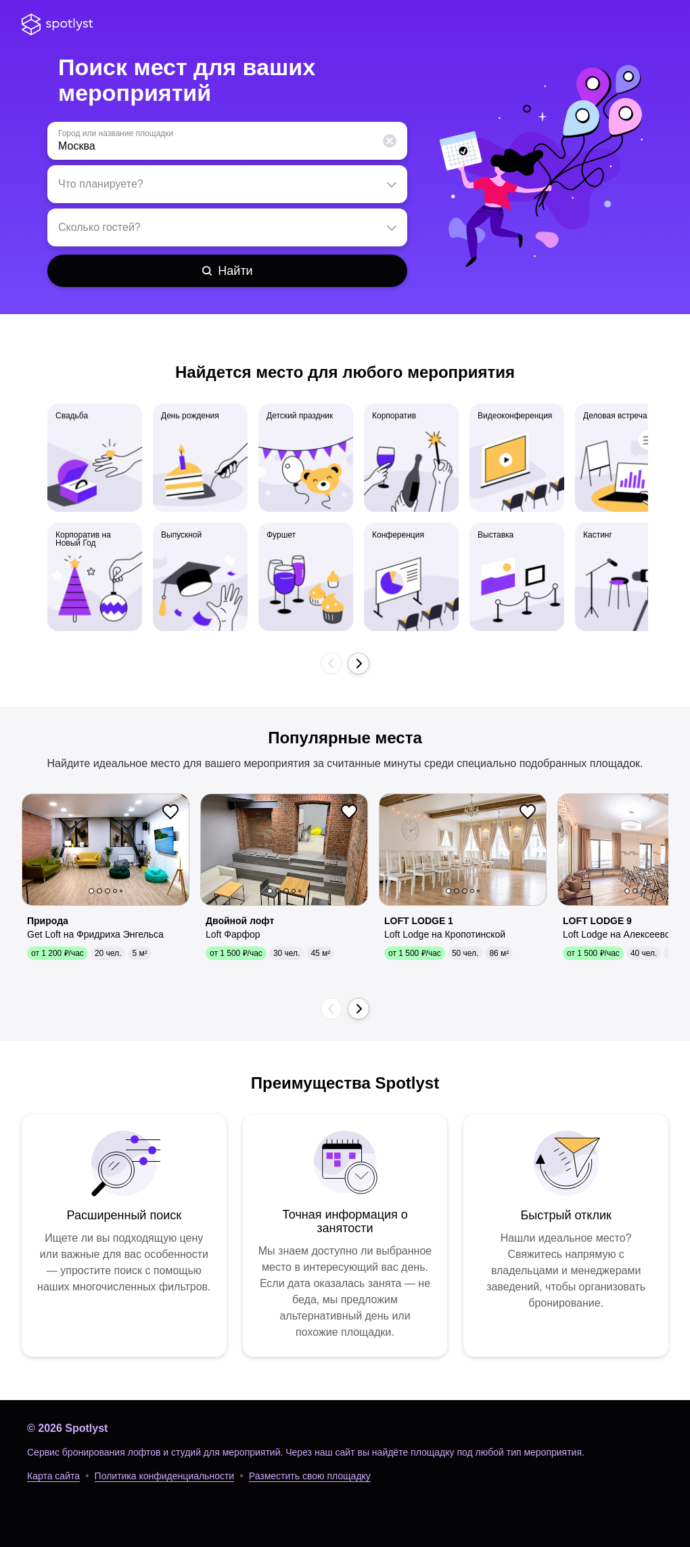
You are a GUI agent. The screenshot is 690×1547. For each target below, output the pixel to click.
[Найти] (227, 271)
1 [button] (91, 891)
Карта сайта (53, 1475)
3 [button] (107, 891)
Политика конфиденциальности (165, 1475)
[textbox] (227, 141)
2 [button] (99, 891)
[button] (389, 141)
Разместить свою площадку (310, 1475)
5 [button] (121, 891)
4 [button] (115, 891)
